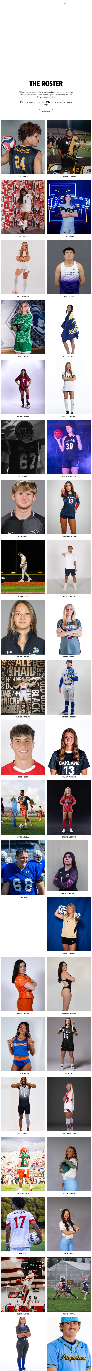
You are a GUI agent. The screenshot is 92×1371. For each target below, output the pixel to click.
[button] (65, 4)
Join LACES (46, 107)
